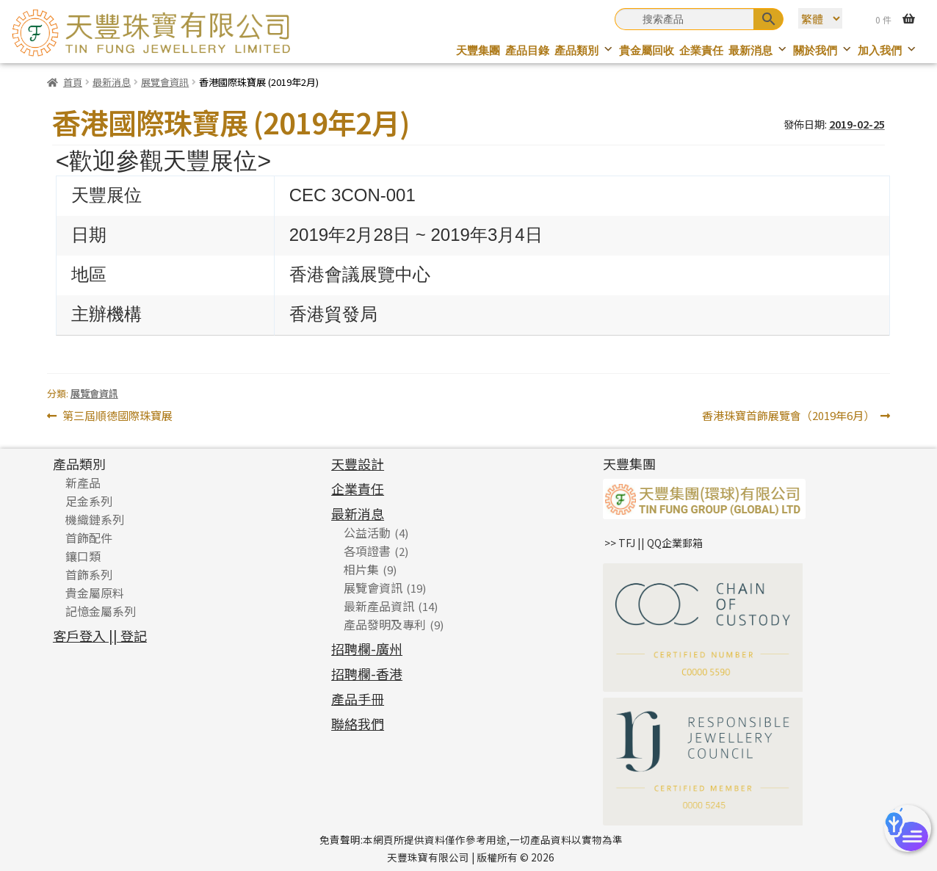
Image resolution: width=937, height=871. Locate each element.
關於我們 (823, 50)
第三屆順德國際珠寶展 (117, 416)
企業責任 (701, 50)
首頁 (72, 82)
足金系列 (88, 501)
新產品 (83, 482)
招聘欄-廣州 (366, 648)
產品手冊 (357, 698)
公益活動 (367, 532)
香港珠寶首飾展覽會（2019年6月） (788, 416)
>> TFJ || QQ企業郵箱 (653, 542)
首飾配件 (88, 537)
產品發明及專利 (385, 624)
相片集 (361, 569)
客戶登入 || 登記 (100, 635)
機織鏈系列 (94, 519)
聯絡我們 (357, 723)
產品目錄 (527, 50)
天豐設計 (357, 463)
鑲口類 (83, 556)
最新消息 (758, 50)
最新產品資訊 (379, 606)
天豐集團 (478, 50)
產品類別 (584, 50)
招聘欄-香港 (366, 673)
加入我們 (887, 50)
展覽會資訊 (165, 82)
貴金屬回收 (646, 50)
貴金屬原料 (94, 592)
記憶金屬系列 (100, 611)
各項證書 (367, 551)
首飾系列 (88, 574)
